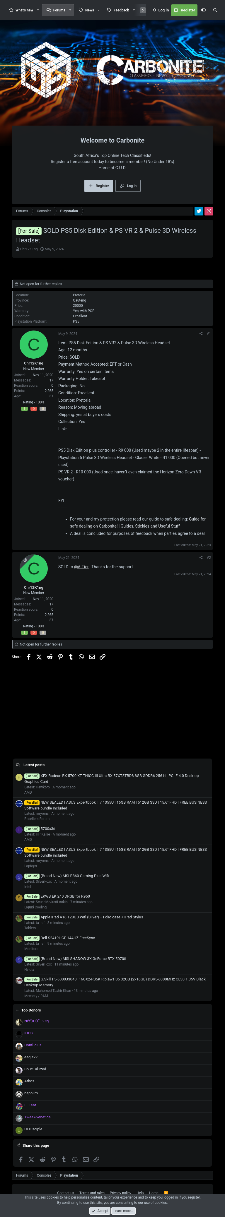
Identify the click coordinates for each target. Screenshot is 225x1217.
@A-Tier (81, 566)
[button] (38, 10)
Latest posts (34, 765)
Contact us (65, 1193)
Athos (29, 1081)
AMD (28, 792)
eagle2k (31, 1057)
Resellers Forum (37, 819)
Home (153, 1193)
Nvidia (29, 970)
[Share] (201, 333)
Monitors (31, 949)
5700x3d (39, 828)
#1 (209, 334)
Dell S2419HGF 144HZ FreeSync (59, 938)
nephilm (31, 1093)
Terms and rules (92, 1193)
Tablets (30, 928)
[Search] (215, 10)
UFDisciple (33, 1129)
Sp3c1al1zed (35, 1069)
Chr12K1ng (29, 249)
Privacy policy (120, 1193)
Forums (59, 10)
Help (140, 1193)
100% (40, 402)
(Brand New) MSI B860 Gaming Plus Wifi (66, 876)
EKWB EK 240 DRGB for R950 (57, 896)
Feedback (121, 10)
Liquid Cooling (35, 907)
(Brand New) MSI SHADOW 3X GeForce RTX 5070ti (75, 958)
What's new (24, 10)
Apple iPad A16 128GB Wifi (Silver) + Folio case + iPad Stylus (83, 917)
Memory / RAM (36, 996)
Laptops (30, 866)
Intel (27, 887)
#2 (209, 558)
